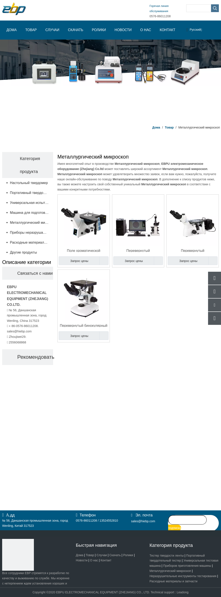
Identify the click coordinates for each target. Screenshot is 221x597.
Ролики (128, 555)
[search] (187, 520)
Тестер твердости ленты (167, 555)
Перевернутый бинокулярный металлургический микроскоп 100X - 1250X (83, 325)
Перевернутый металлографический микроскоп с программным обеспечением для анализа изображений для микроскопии (138, 250)
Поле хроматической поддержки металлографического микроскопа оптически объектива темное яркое (83, 250)
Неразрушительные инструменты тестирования (183, 576)
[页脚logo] (18, 555)
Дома (79, 555)
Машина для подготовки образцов (31, 212)
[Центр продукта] (110, 81)
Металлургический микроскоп (31, 222)
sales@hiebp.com (19, 331)
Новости (81, 560)
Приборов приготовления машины (187, 565)
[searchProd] (198, 8)
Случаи (101, 555)
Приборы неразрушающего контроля (31, 232)
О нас (94, 560)
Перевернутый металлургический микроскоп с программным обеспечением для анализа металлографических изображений (193, 250)
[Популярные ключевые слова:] (215, 8)
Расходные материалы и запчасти (31, 242)
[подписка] (174, 528)
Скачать (115, 555)
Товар (90, 555)
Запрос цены (73, 260)
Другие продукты (23, 252)
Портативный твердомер (29, 193)
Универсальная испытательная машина (31, 203)
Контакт (106, 560)
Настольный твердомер (29, 183)
